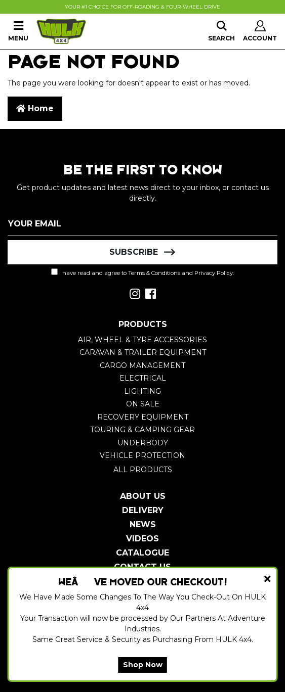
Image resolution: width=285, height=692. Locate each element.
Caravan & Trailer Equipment (142, 352)
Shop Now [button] (142, 664)
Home (35, 108)
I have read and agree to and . (142, 272)
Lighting (142, 391)
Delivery (143, 510)
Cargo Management (142, 365)
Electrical (142, 378)
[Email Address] (142, 224)
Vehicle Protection (142, 455)
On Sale (142, 403)
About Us (143, 496)
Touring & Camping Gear (142, 429)
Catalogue (142, 553)
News (143, 524)
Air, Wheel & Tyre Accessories (142, 339)
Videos (142, 538)
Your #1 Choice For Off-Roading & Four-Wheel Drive (142, 7)
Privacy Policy (213, 272)
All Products (142, 469)
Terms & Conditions (154, 272)
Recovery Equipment (142, 417)
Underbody (142, 442)
